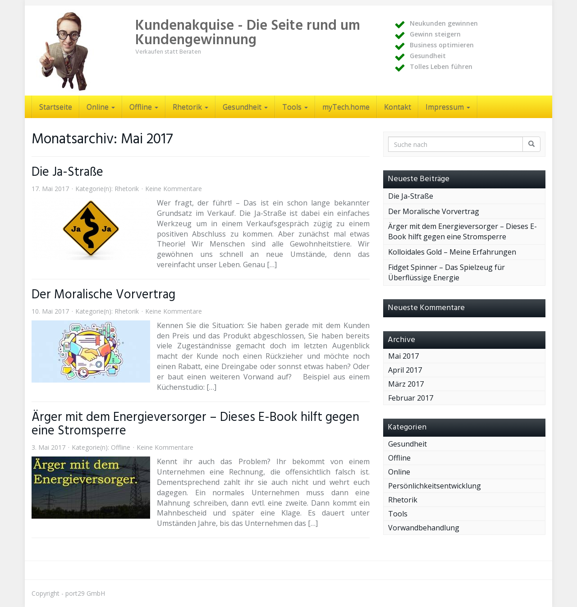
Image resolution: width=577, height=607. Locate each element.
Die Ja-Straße (67, 172)
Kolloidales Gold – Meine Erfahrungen (452, 252)
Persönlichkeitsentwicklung (434, 486)
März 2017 (406, 384)
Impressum (448, 107)
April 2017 (405, 370)
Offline (143, 107)
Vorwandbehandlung (423, 528)
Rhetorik (190, 107)
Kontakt (397, 107)
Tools (295, 107)
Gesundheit (245, 107)
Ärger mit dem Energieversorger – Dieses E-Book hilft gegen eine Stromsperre (195, 424)
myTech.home (346, 107)
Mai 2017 (403, 356)
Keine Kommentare (173, 188)
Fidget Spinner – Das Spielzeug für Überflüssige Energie (446, 272)
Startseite (55, 107)
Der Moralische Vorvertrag (103, 295)
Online (101, 107)
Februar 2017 (410, 398)
